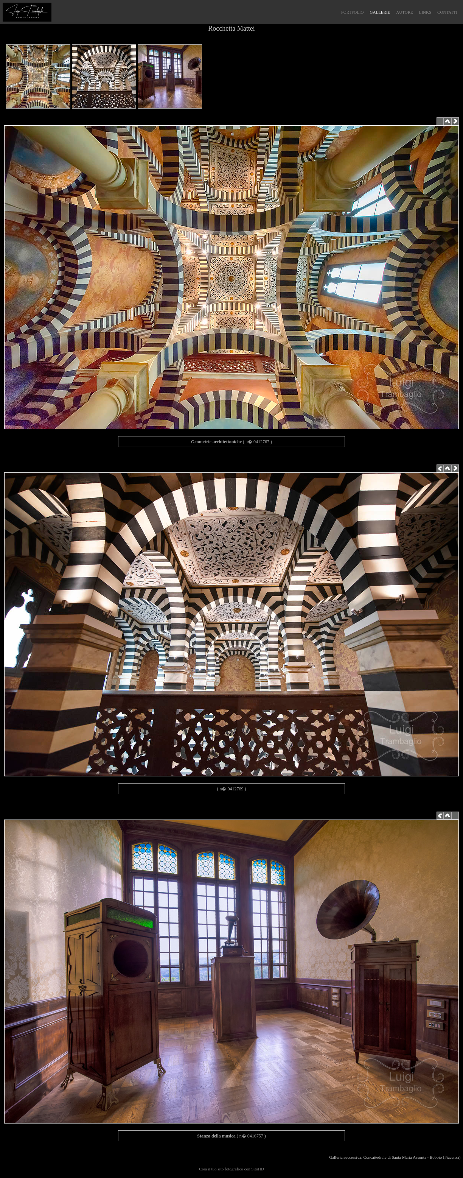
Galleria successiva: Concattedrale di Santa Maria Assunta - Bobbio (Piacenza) (396, 1157)
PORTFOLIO (352, 12)
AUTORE (404, 12)
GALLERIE (380, 12)
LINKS (425, 12)
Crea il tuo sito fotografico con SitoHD (231, 1169)
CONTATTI (447, 12)
